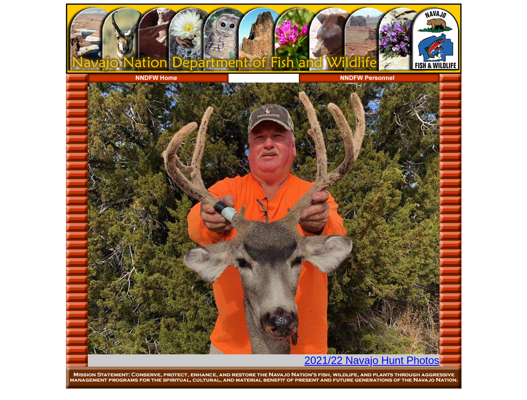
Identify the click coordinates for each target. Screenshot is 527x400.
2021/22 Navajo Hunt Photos (372, 360)
